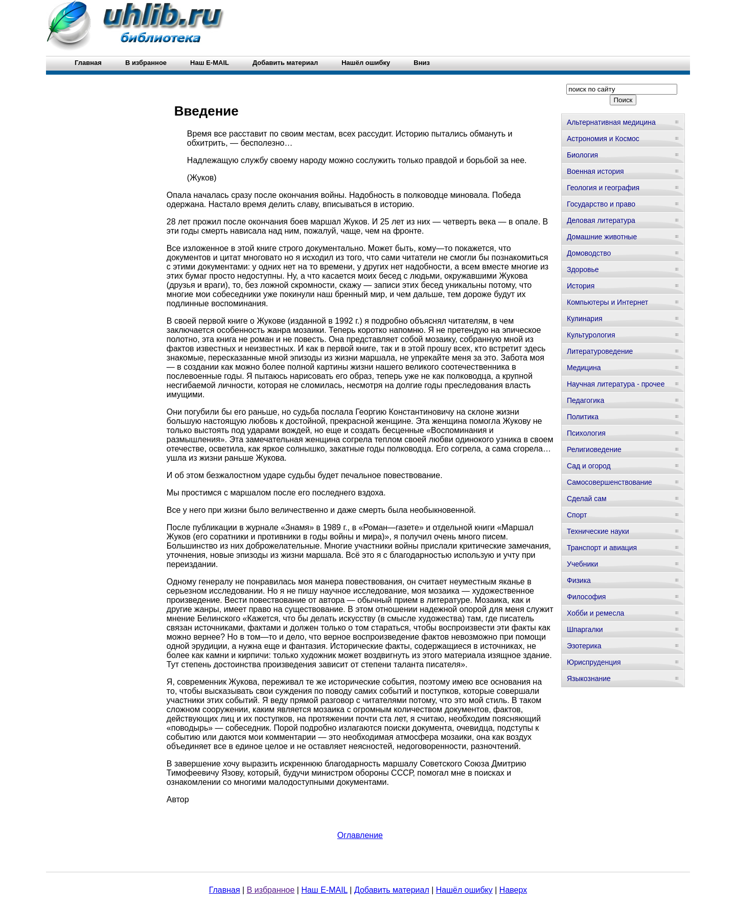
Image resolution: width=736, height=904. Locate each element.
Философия (586, 597)
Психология (586, 433)
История (580, 286)
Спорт (577, 515)
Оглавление (360, 835)
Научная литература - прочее (615, 384)
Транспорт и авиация (602, 548)
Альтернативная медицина (611, 122)
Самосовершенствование (609, 482)
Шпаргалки (585, 629)
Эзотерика (584, 646)
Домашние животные (602, 237)
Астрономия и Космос (603, 138)
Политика (583, 417)
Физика (579, 580)
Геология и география (603, 188)
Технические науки (598, 531)
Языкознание (589, 678)
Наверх (513, 890)
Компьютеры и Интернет (607, 302)
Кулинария (585, 318)
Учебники (582, 564)
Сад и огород (589, 466)
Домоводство (589, 253)
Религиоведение (594, 449)
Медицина (584, 368)
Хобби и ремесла (595, 613)
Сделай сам (587, 498)
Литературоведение (600, 351)
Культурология (591, 335)
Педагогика (585, 400)
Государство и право (601, 204)
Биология (582, 155)
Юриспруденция (594, 662)
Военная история (595, 171)
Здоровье (583, 269)
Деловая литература (601, 220)
